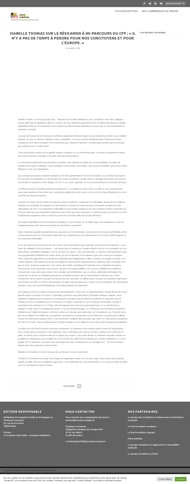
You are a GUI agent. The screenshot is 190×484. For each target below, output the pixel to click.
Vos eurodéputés (126, 21)
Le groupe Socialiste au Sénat (143, 464)
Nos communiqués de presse (160, 21)
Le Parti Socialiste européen (142, 436)
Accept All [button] (180, 479)
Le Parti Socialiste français (141, 442)
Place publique (135, 448)
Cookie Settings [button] (165, 479)
